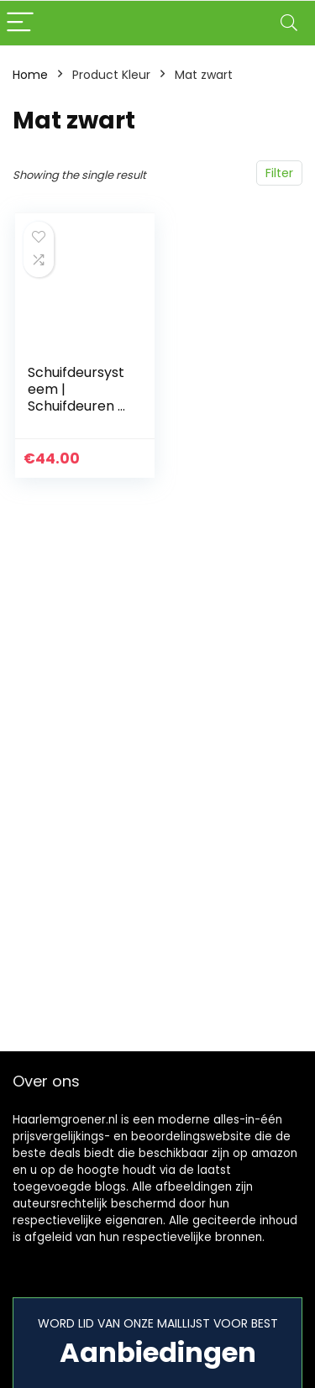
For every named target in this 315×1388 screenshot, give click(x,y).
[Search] (289, 23)
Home (30, 74)
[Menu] (20, 23)
